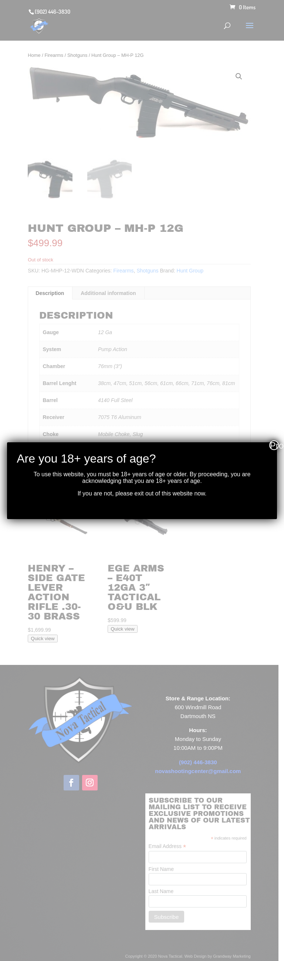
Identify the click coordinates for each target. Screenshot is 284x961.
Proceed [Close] (274, 445)
